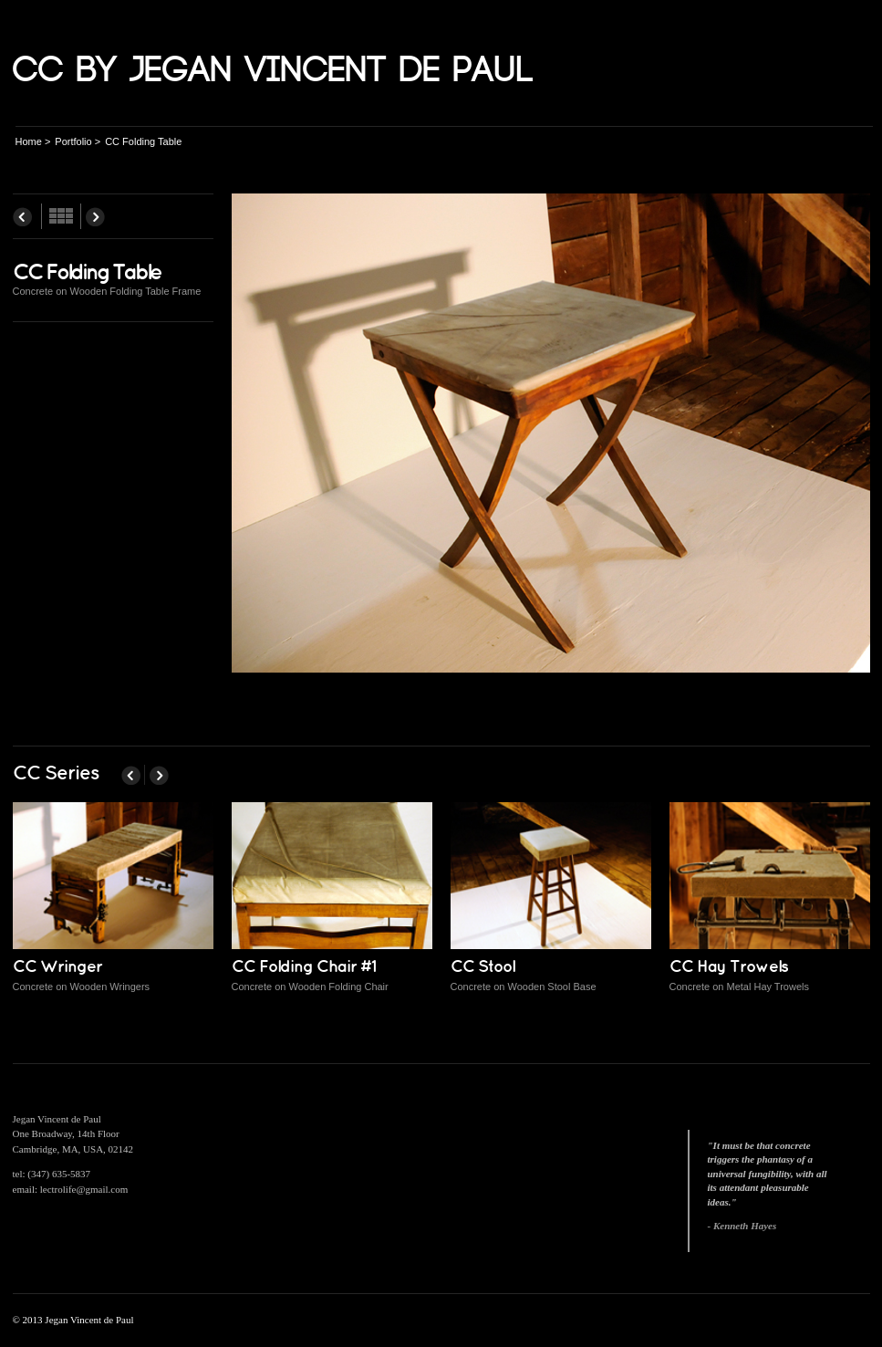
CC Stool (482, 967)
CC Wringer (57, 967)
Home (29, 141)
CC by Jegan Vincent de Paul (273, 70)
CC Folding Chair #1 (304, 967)
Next (95, 216)
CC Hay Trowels (728, 967)
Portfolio (73, 141)
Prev (22, 216)
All (61, 216)
